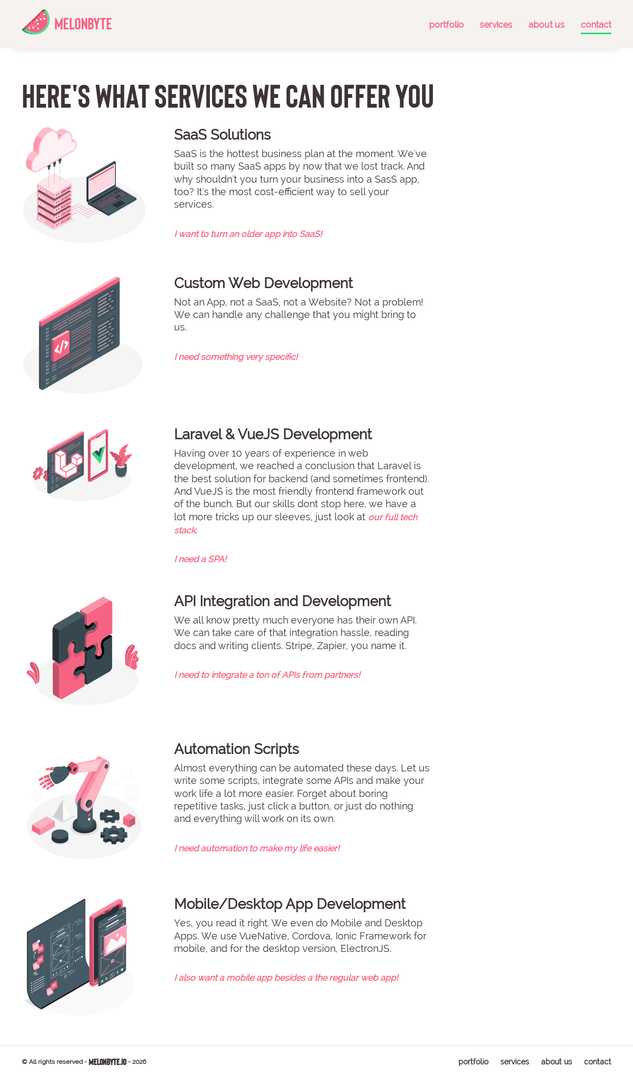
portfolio (444, 25)
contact (593, 25)
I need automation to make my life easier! (256, 848)
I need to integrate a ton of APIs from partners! (267, 675)
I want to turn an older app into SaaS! (248, 234)
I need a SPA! (200, 559)
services (493, 25)
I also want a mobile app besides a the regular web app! (286, 978)
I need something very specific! (235, 357)
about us (543, 25)
